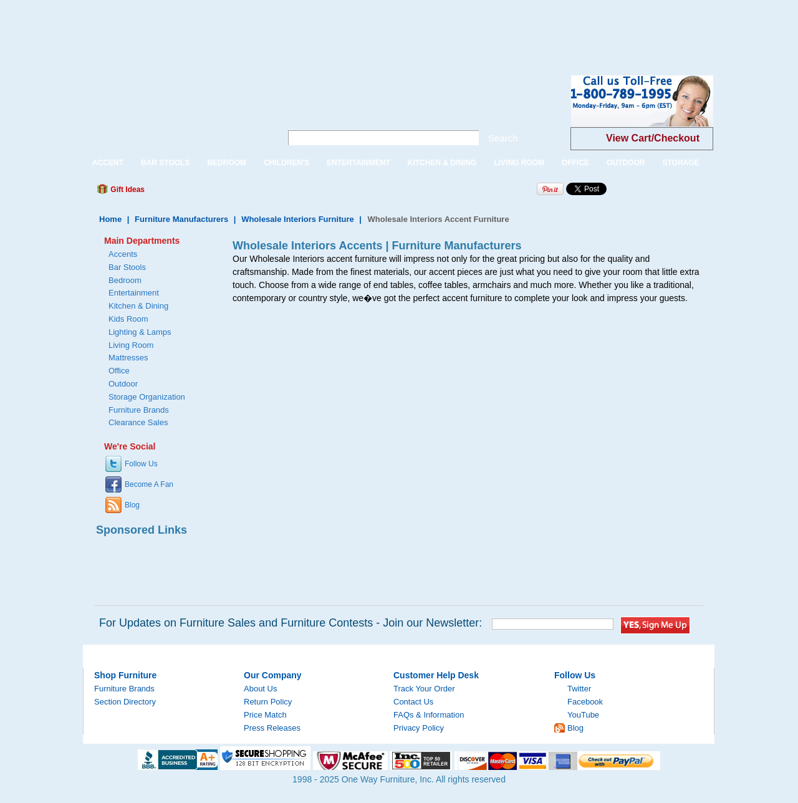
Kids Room (128, 319)
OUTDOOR (626, 162)
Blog (132, 505)
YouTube (583, 714)
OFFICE (575, 162)
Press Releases (272, 728)
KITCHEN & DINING (442, 162)
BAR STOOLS (165, 162)
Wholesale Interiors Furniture (297, 219)
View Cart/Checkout (652, 138)
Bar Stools (127, 267)
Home (110, 219)
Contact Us (413, 701)
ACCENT (107, 162)
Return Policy (268, 701)
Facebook (585, 701)
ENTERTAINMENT (358, 162)
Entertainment (133, 292)
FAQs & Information (428, 714)
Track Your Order (424, 688)
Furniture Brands (138, 410)
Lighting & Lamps (139, 332)
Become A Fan (149, 484)
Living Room (130, 345)
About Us (260, 688)
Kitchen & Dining (138, 305)
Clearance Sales (138, 422)
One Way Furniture (175, 111)
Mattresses (128, 357)
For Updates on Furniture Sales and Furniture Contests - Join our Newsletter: (290, 623)
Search (503, 138)
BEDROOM (226, 162)
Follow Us (141, 463)
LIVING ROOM (519, 162)
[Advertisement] (227, 28)
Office (119, 370)
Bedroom (125, 280)
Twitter (579, 688)
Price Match (265, 714)
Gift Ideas (126, 189)
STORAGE (680, 162)
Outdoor (123, 383)
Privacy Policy (418, 728)
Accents (122, 254)
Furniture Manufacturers (181, 219)
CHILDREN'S (286, 162)
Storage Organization (146, 397)
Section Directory (125, 701)
